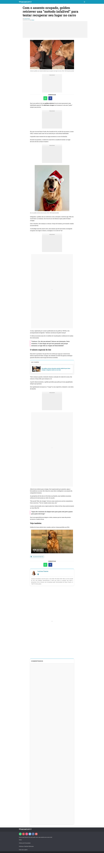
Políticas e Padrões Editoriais (26, 850)
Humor (33, 23)
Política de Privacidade (25, 847)
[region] (55, 26)
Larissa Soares (27, 22)
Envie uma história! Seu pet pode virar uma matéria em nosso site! (36, 841)
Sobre (20, 843)
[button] (45, 102)
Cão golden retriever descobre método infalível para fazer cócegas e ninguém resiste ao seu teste (56, 372)
